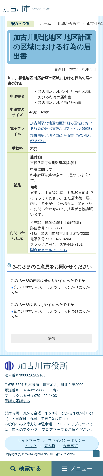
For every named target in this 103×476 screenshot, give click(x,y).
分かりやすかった (27, 287)
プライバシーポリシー (66, 440)
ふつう (54, 287)
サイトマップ (29, 440)
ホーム (45, 23)
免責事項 (70, 446)
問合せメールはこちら (48, 250)
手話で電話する (17, 401)
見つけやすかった (27, 311)
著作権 (50, 446)
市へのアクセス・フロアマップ (38, 429)
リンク (31, 446)
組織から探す (69, 23)
